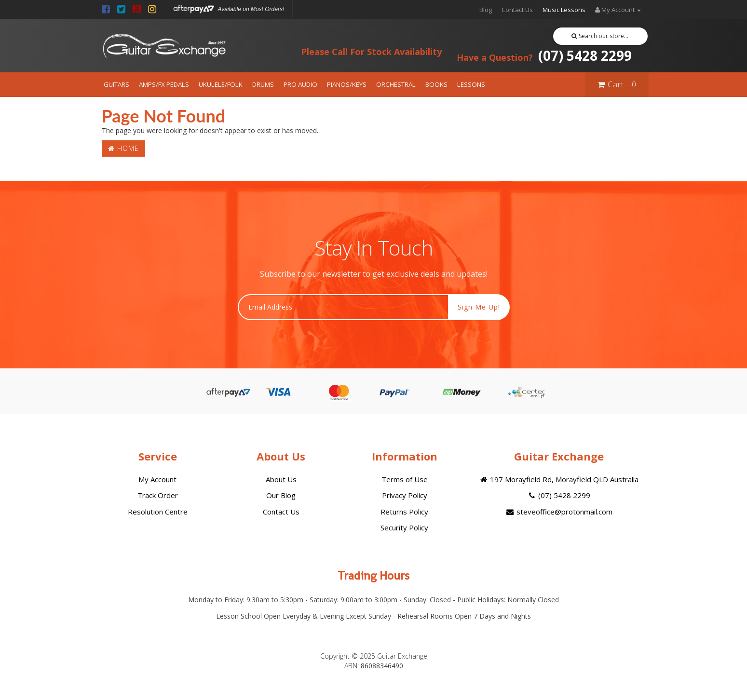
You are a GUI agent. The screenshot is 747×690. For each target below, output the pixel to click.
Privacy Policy (404, 495)
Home (123, 148)
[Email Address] (343, 307)
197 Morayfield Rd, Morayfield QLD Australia (558, 479)
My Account (157, 479)
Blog (485, 9)
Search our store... (600, 36)
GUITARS (116, 84)
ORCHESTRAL (396, 84)
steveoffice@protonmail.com (558, 511)
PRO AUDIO (300, 84)
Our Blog (281, 495)
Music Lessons (564, 9)
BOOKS (436, 84)
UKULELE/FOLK (221, 84)
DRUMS (263, 84)
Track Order (157, 495)
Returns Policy (404, 511)
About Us (281, 479)
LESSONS (471, 84)
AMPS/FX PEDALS (164, 84)
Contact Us (517, 9)
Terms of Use (404, 479)
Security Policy (404, 527)
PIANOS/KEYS (347, 84)
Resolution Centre (158, 511)
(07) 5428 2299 (544, 55)
